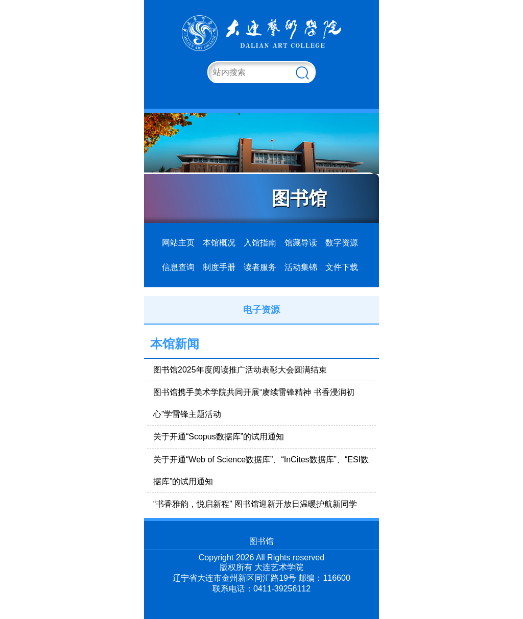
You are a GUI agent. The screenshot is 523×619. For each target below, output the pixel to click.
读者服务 (260, 267)
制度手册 (219, 267)
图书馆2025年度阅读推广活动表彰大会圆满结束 (240, 369)
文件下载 (341, 267)
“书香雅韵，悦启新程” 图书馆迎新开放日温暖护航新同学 (255, 504)
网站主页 (178, 242)
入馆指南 (260, 242)
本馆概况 (219, 242)
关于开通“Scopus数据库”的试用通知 (218, 436)
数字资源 (341, 242)
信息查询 (178, 267)
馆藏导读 (300, 242)
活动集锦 (300, 267)
